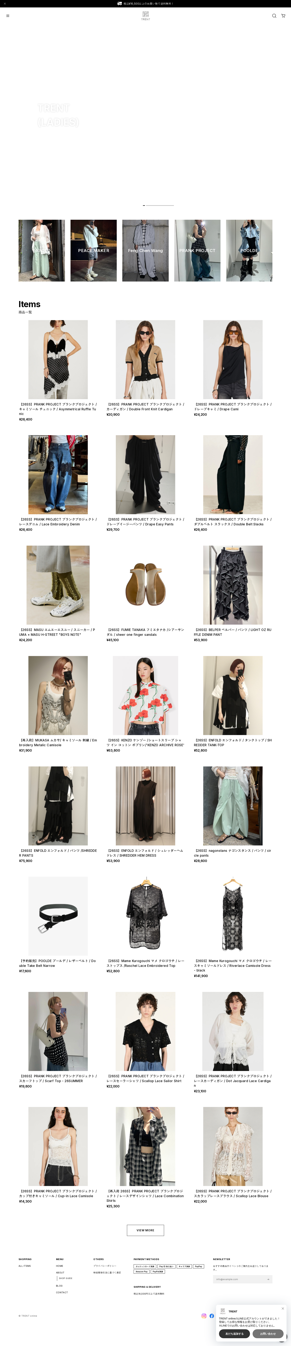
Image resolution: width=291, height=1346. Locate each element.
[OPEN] (274, 16)
